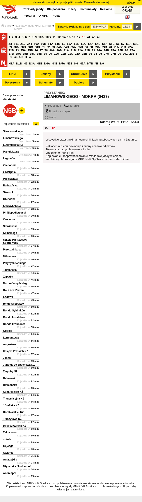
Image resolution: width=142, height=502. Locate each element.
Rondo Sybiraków (14, 310)
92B (84, 53)
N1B (19, 63)
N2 (25, 63)
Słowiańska (10, 226)
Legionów (9, 158)
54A (90, 43)
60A (16, 47)
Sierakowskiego (13, 131)
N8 (96, 63)
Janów (7, 358)
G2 (21, 57)
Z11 (16, 43)
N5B (70, 63)
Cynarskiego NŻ (13, 391)
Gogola (7, 330)
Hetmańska (10, 385)
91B (63, 53)
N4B (55, 63)
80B (59, 50)
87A (132, 50)
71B (123, 47)
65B (80, 47)
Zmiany (46, 74)
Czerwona (9, 199)
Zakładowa (9, 432)
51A (50, 43)
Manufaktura (11, 151)
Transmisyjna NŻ (13, 398)
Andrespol (9, 473)
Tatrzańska (10, 269)
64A (59, 47)
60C (30, 47)
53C (83, 43)
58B (135, 43)
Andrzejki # (10, 459)
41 (88, 37)
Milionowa (9, 256)
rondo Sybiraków (13, 303)
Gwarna (8, 452)
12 (59, 37)
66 (86, 47)
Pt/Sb (124, 121)
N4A (47, 63)
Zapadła (8, 276)
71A (116, 47)
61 (43, 47)
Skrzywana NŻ (12, 205)
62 (48, 47)
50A (36, 43)
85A (113, 50)
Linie (12, 74)
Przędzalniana (12, 249)
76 (36, 50)
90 (50, 53)
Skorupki (8, 192)
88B (25, 53)
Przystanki (112, 74)
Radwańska (10, 185)
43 (93, 37)
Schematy (46, 82)
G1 (16, 57)
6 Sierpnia (9, 172)
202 (131, 53)
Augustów (9, 344)
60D (37, 47)
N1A (11, 63)
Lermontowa (11, 337)
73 (17, 50)
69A (97, 47)
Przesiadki (53, 105)
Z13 (22, 43)
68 (91, 47)
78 (46, 50)
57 (122, 43)
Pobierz (79, 82)
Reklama (106, 9)
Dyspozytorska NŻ (14, 425)
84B (106, 50)
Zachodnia (9, 165)
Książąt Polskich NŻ (15, 351)
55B (111, 43)
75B (30, 50)
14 (64, 37)
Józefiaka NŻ (11, 405)
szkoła (7, 439)
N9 (102, 63)
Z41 (29, 43)
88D (39, 53)
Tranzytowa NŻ (12, 418)
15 (69, 37)
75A (23, 50)
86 (126, 50)
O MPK (43, 15)
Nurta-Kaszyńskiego (15, 283)
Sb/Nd (135, 121)
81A (66, 50)
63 (53, 47)
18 (83, 37)
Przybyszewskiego (14, 263)
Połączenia (12, 82)
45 (98, 37)
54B (97, 43)
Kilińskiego (10, 232)
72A (130, 47)
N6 (76, 63)
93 (90, 53)
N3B (40, 63)
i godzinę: (115, 26)
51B (57, 43)
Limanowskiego (13, 138)
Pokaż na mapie (57, 111)
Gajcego (8, 446)
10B (48, 37)
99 (119, 53)
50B (43, 43)
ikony (50, 117)
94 (95, 53)
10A (41, 37)
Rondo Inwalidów (14, 317)
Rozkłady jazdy (24, 25)
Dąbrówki (9, 378)
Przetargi (29, 15)
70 (110, 47)
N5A (62, 63)
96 (100, 53)
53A (69, 43)
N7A (83, 63)
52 (63, 43)
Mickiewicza (10, 178)
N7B (90, 63)
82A (80, 50)
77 (41, 50)
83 (93, 50)
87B (11, 53)
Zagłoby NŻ (10, 371)
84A (99, 50)
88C (32, 53)
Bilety (72, 9)
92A (77, 53)
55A (104, 43)
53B (76, 43)
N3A (32, 63)
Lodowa (8, 297)
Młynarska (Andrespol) (17, 466)
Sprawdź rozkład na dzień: (74, 26)
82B (87, 50)
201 (125, 53)
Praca (56, 15)
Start (6, 25)
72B (11, 50)
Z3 (10, 43)
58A (128, 43)
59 (10, 47)
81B (73, 50)
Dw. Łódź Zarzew (13, 290)
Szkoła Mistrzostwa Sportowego (15, 241)
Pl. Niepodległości (14, 212)
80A (52, 50)
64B (66, 47)
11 (54, 37)
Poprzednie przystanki (16, 123)
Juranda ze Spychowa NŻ (19, 364)
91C (70, 53)
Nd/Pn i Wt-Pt (109, 121)
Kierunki (71, 105)
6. (137, 53)
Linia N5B (44, 25)
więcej (131, 2)
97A (106, 53)
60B (23, 47)
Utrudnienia (79, 74)
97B (113, 53)
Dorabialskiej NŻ (13, 412)
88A (18, 53)
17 (78, 37)
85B (120, 50)
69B (104, 47)
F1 (10, 57)
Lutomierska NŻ (13, 144)
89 (45, 53)
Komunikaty (88, 9)
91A (56, 53)
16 (74, 37)
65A (73, 47)
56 (118, 43)
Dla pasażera (56, 9)
